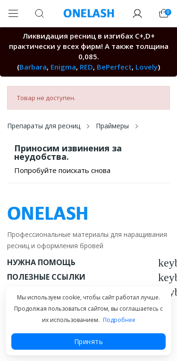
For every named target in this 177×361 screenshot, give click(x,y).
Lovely (146, 66)
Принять (88, 341)
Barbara (33, 66)
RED (86, 66)
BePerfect (114, 66)
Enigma (63, 66)
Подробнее (119, 320)
